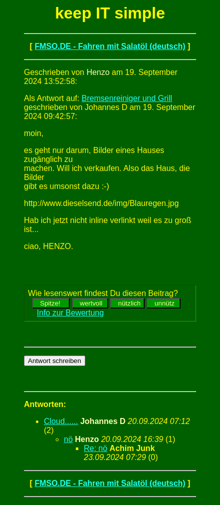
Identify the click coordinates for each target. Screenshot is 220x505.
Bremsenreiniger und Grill (127, 98)
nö (68, 439)
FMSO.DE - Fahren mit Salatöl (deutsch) (109, 46)
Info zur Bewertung (70, 312)
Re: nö (95, 448)
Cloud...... (61, 421)
